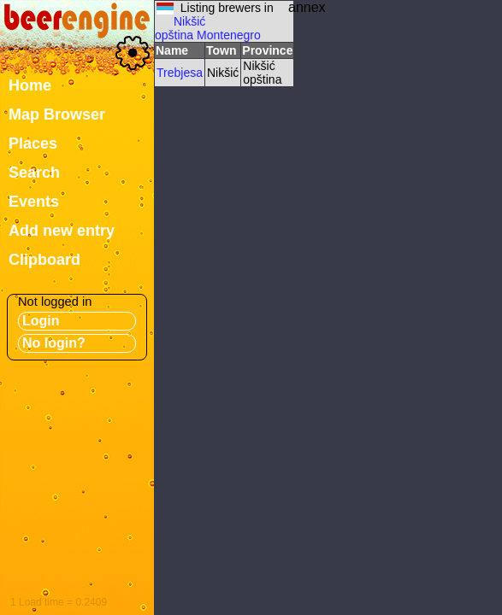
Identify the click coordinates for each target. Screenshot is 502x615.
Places (33, 143)
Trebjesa (180, 72)
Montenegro (229, 35)
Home (30, 85)
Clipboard (44, 259)
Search (34, 172)
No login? (54, 343)
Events (34, 201)
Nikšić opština (180, 28)
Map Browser (57, 114)
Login (41, 320)
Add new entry (62, 230)
